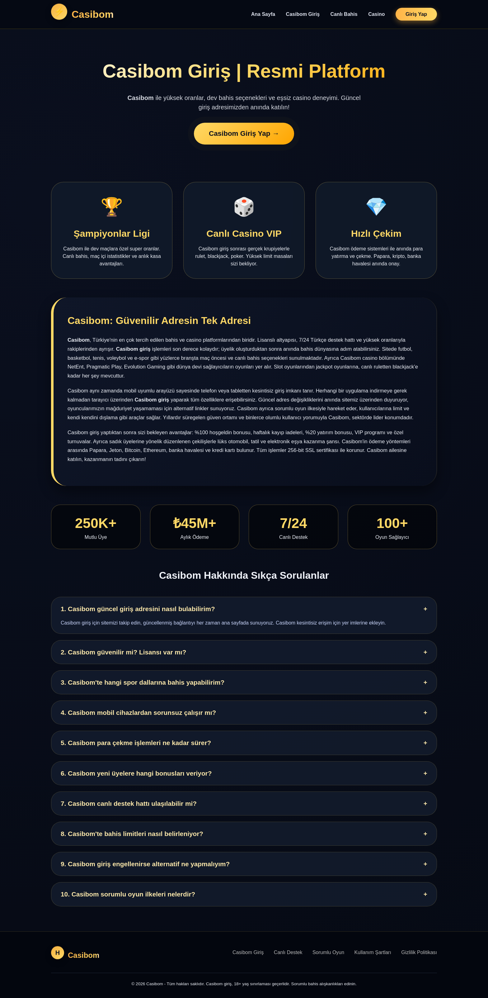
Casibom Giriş (303, 14)
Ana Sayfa (263, 14)
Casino (376, 14)
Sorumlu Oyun (328, 952)
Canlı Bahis (344, 14)
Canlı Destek (288, 952)
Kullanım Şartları (372, 952)
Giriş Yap (416, 14)
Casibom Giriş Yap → (244, 134)
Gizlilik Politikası (419, 952)
